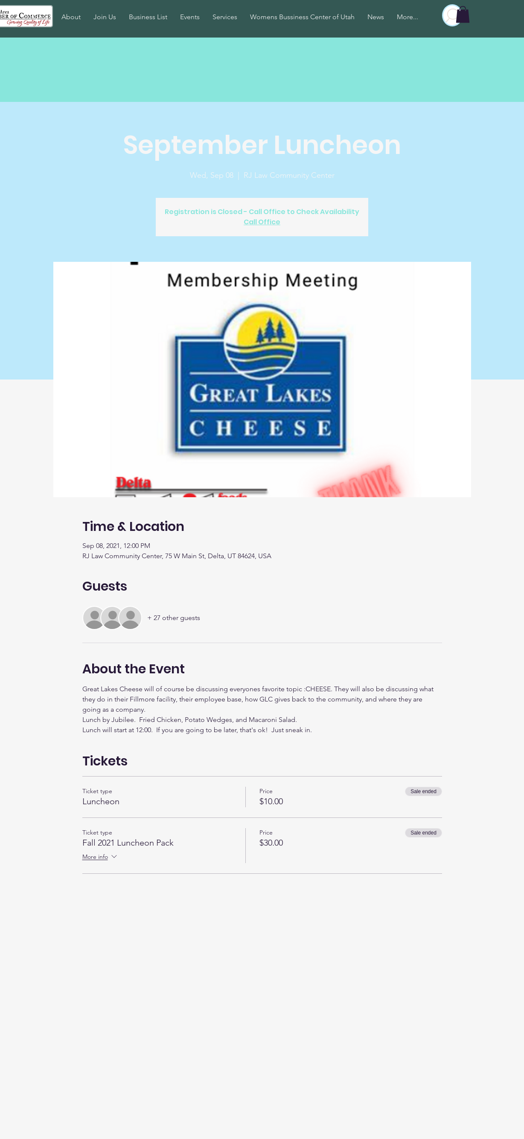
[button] (463, 14)
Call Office (262, 222)
